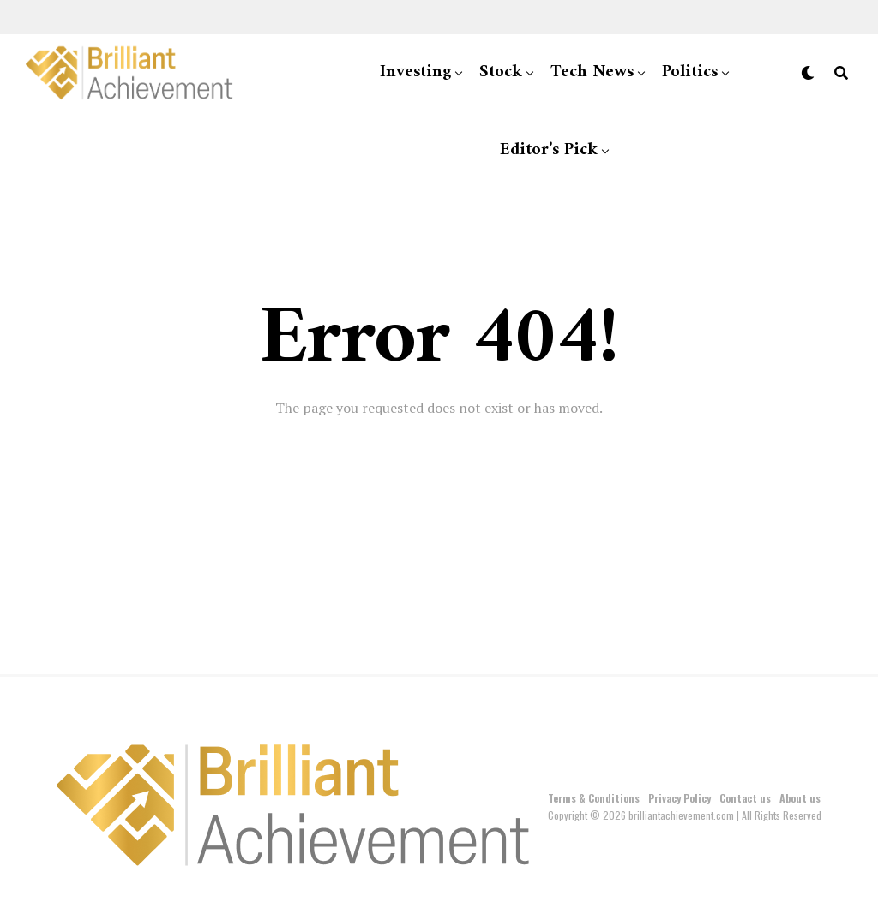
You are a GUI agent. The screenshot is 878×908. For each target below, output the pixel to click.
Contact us (745, 798)
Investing (415, 72)
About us (800, 798)
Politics (690, 72)
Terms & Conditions (594, 798)
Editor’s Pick (549, 150)
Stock (500, 72)
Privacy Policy (679, 798)
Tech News (592, 72)
